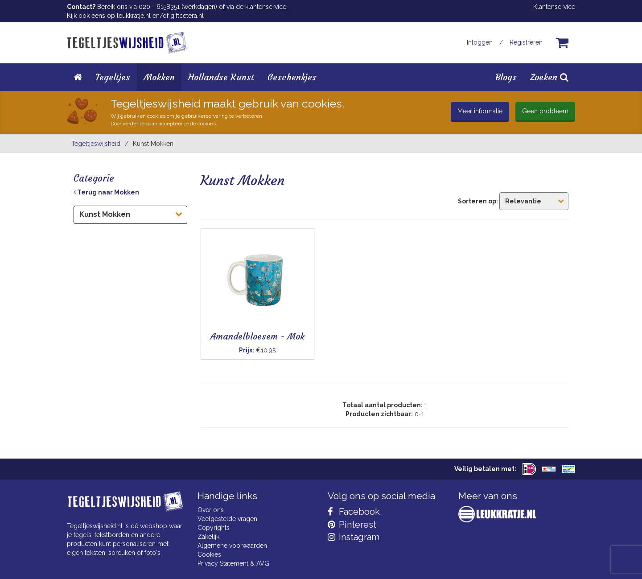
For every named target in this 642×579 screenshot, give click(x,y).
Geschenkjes (292, 77)
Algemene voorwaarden (232, 545)
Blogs (506, 77)
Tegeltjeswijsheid (95, 143)
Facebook (354, 511)
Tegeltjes (112, 77)
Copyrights (214, 527)
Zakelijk (208, 536)
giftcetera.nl (187, 15)
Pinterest (352, 524)
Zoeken (549, 77)
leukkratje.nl (134, 15)
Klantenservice (554, 6)
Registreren (526, 42)
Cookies (209, 554)
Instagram (353, 537)
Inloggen (480, 42)
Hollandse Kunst (221, 77)
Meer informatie (479, 111)
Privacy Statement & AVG (233, 563)
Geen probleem (545, 111)
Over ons (211, 509)
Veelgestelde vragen (227, 518)
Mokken (159, 77)
